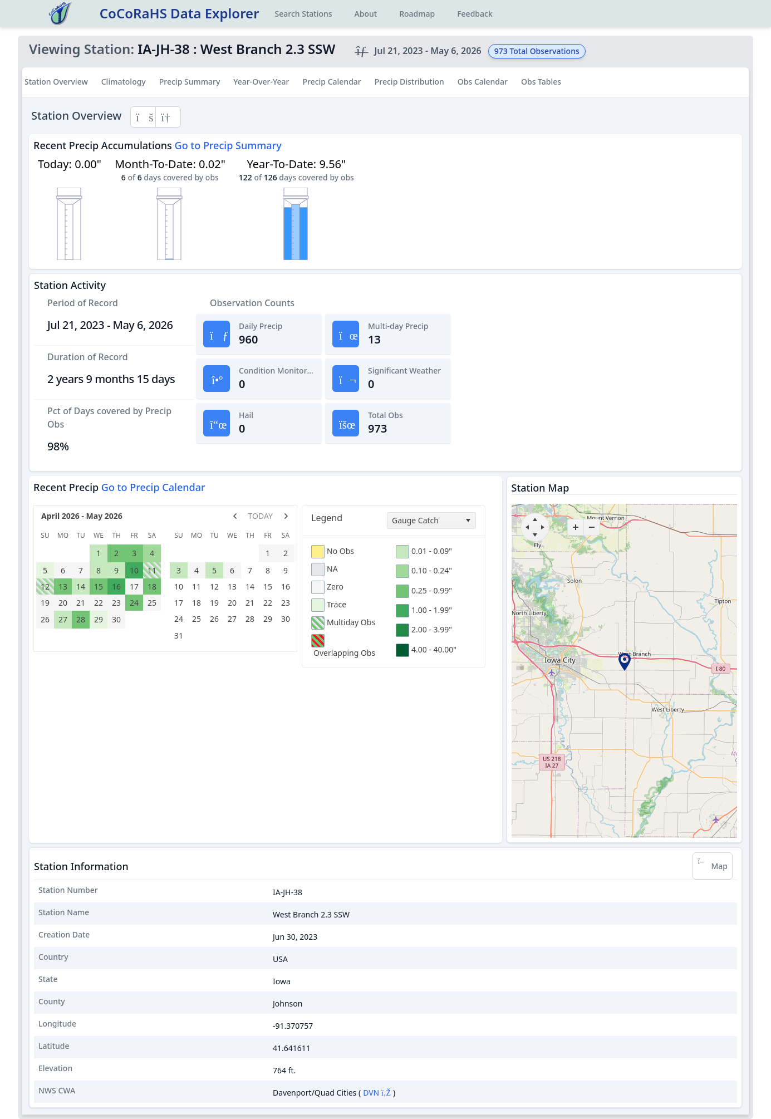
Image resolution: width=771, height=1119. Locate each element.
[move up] (535, 519)
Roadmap (417, 13)
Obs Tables (541, 81)
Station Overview (56, 81)
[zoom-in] (575, 527)
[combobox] (431, 520)
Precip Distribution (409, 81)
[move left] (527, 527)
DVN (377, 1092)
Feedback (475, 13)
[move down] (535, 535)
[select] (467, 520)
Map (713, 866)
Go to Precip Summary (228, 145)
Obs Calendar (483, 81)
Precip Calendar (331, 81)
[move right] (543, 527)
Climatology (123, 81)
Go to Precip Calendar (153, 487)
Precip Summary (189, 81)
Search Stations (303, 13)
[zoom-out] (591, 527)
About (366, 13)
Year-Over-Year (261, 81)
